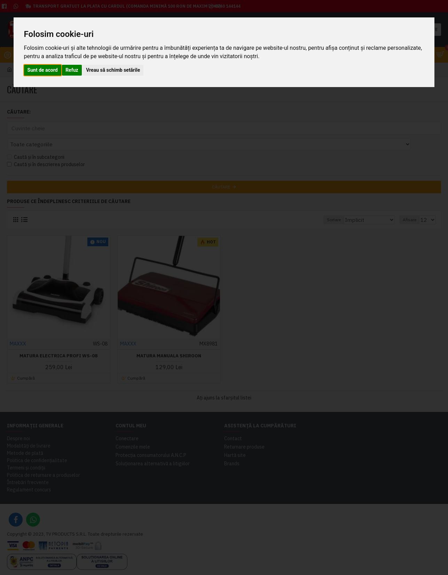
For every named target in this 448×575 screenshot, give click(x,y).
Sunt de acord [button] (42, 70)
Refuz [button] (71, 70)
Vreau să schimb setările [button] (113, 70)
